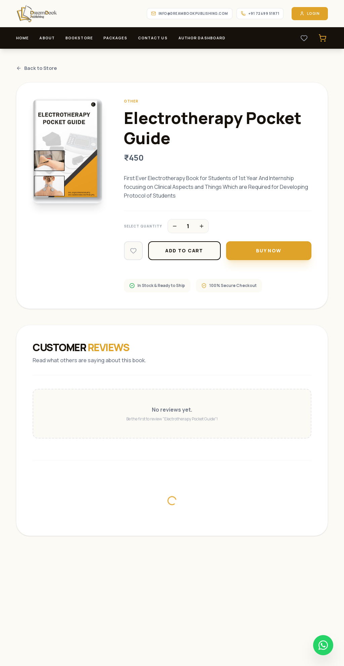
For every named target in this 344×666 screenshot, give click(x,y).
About (47, 37)
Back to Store (36, 68)
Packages (115, 37)
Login (310, 13)
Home (22, 37)
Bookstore (79, 37)
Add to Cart (184, 250)
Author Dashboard (202, 37)
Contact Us (153, 37)
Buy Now (269, 250)
